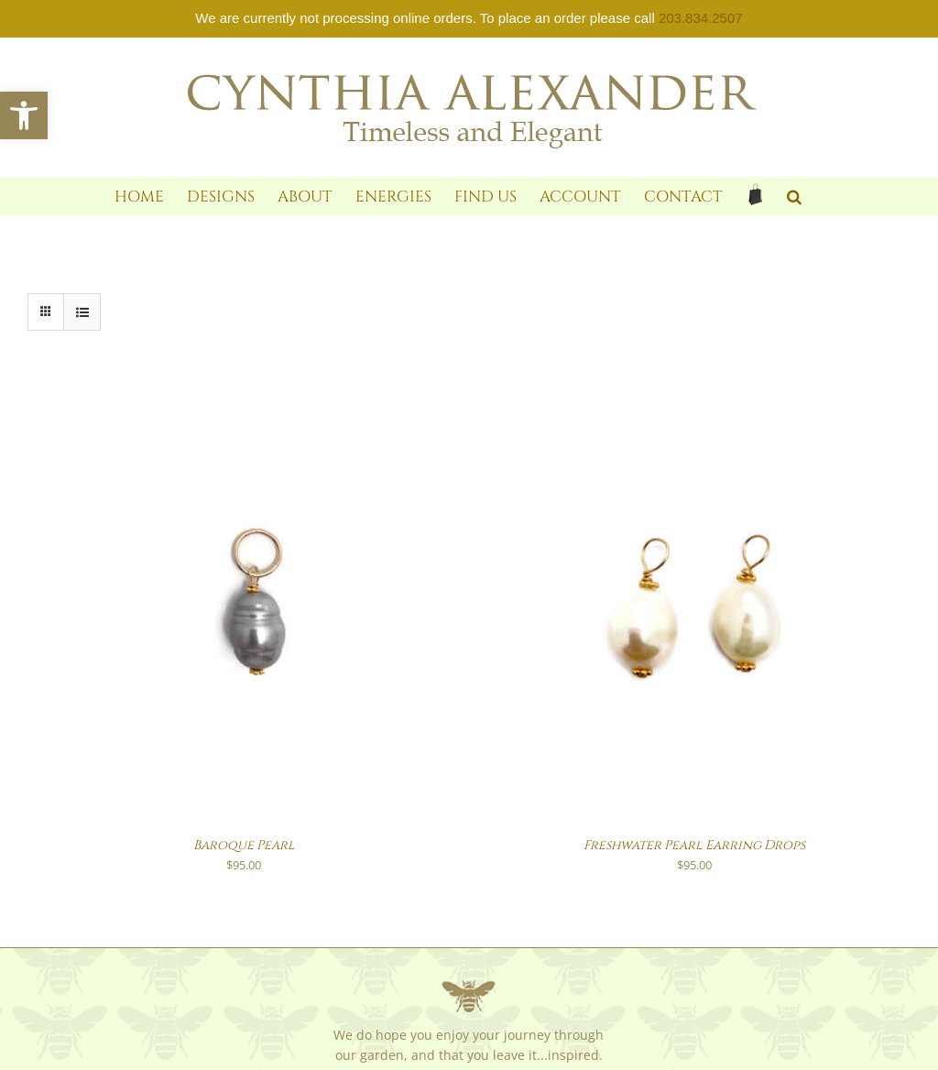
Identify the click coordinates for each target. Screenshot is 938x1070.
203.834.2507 (701, 18)
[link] (24, 115)
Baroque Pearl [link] (244, 845)
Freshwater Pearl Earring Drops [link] (694, 845)
